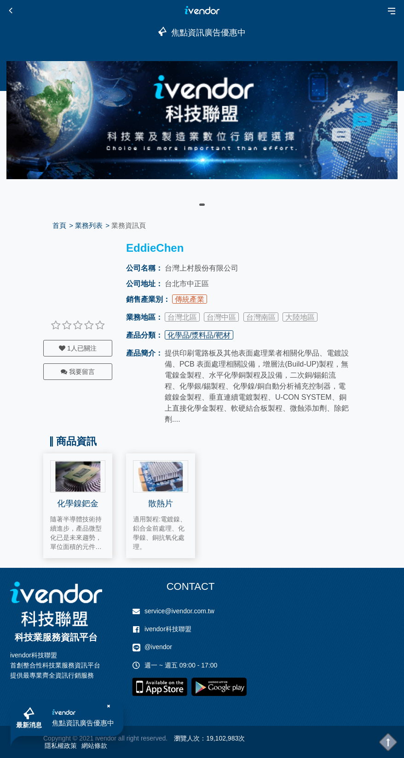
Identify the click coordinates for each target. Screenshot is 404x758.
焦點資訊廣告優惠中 (83, 722)
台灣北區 (182, 317)
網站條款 (94, 745)
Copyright (57, 738)
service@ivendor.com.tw (179, 611)
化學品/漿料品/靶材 (199, 335)
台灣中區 (221, 317)
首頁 (59, 225)
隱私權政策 (61, 745)
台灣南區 (261, 317)
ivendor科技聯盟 (167, 629)
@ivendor (158, 647)
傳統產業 (189, 299)
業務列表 (89, 225)
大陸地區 (300, 317)
